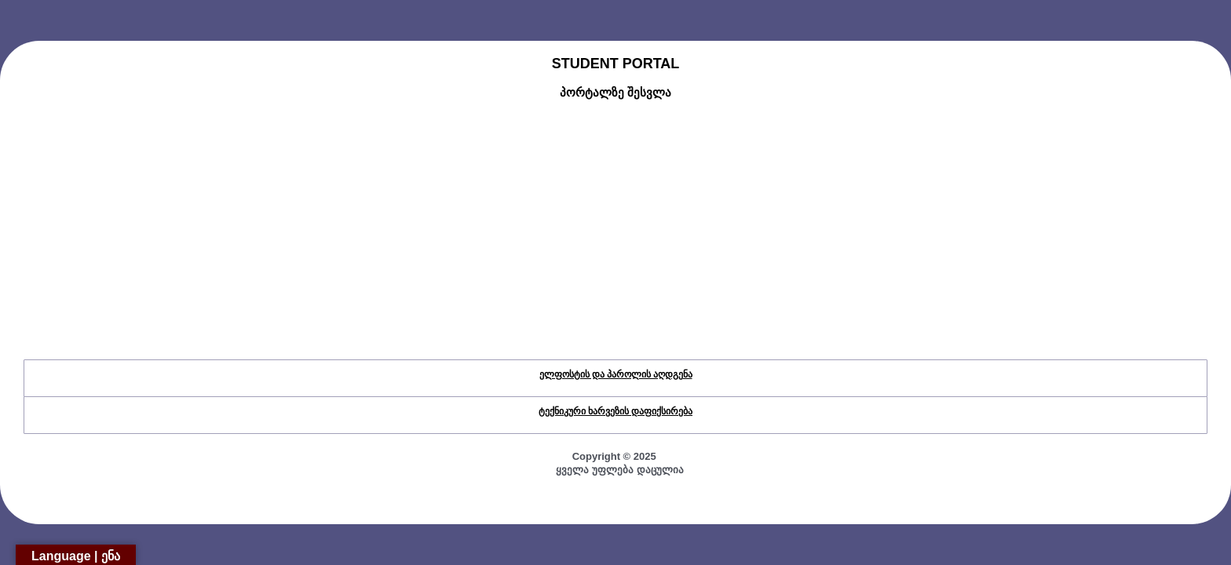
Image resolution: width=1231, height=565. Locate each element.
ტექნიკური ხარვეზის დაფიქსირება (615, 411)
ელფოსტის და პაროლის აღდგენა (615, 374)
